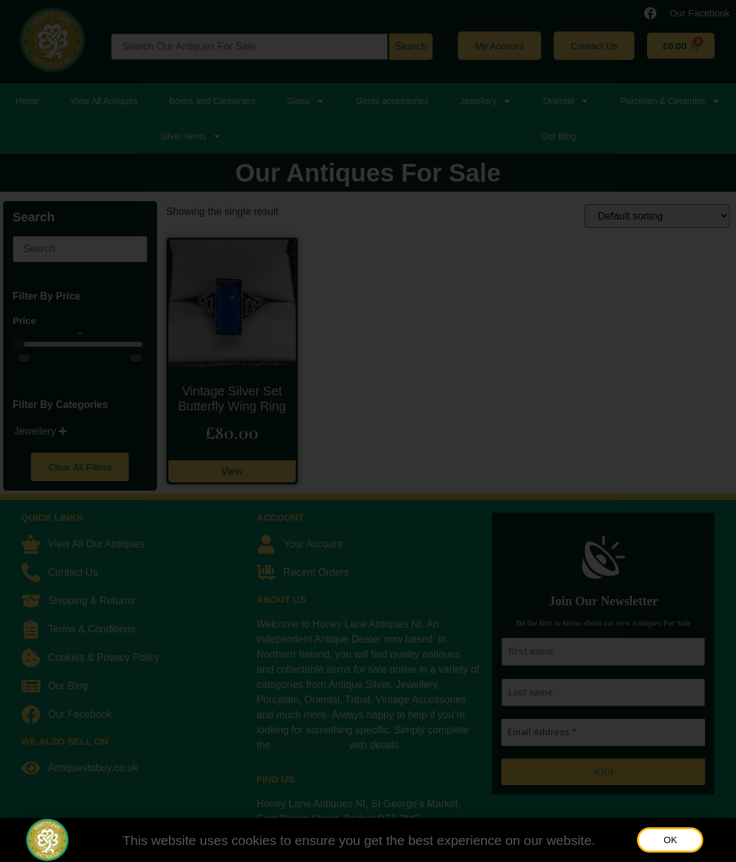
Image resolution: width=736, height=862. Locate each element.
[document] (368, 431)
